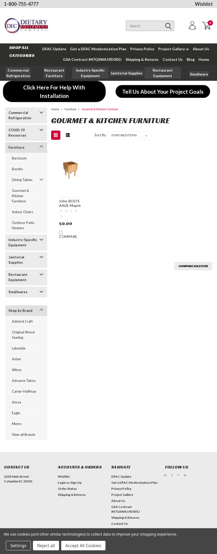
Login (62, 483)
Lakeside (18, 348)
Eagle (16, 413)
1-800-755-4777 (21, 4)
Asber (16, 359)
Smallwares (17, 292)
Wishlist (204, 4)
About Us (201, 49)
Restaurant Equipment (17, 277)
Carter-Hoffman (24, 391)
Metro (17, 424)
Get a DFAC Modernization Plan (98, 49)
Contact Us (173, 59)
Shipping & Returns (142, 59)
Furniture (16, 147)
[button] (54, 73)
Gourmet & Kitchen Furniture (20, 195)
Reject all (46, 545)
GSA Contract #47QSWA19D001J (92, 59)
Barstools (19, 158)
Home (204, 59)
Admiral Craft (22, 321)
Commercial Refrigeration (19, 115)
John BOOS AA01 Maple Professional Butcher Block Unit (70, 203)
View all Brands (23, 434)
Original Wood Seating (23, 335)
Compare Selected (193, 266)
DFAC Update (54, 49)
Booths (17, 169)
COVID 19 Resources (17, 132)
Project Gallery (173, 49)
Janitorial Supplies (16, 259)
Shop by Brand (20, 310)
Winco (17, 370)
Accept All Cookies (83, 545)
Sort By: (100, 135)
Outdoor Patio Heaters (23, 225)
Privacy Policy (142, 49)
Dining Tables (22, 180)
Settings (18, 545)
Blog (191, 59)
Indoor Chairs (22, 212)
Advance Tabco (24, 380)
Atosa (16, 402)
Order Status (67, 489)
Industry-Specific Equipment (22, 242)
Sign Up (75, 483)
